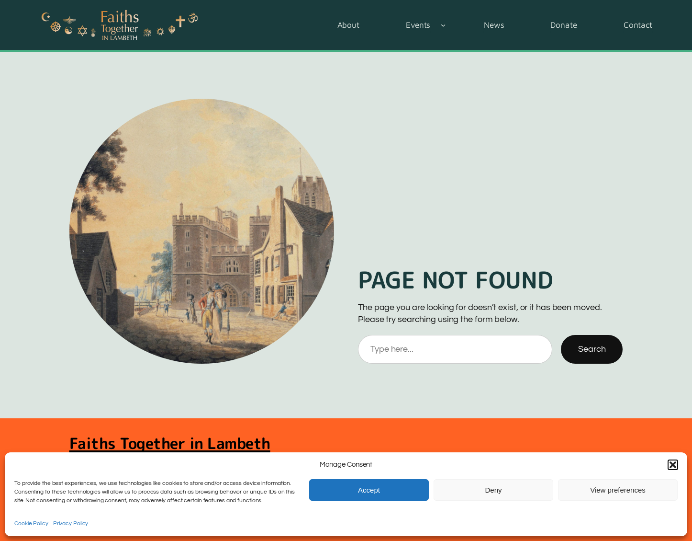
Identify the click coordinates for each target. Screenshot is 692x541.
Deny (493, 490)
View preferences (618, 490)
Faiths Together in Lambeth (169, 443)
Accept (369, 490)
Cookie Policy (31, 523)
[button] (673, 465)
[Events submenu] (443, 25)
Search (591, 349)
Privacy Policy (71, 523)
